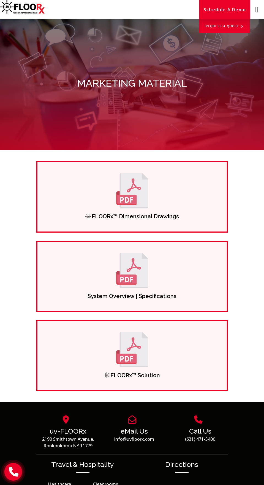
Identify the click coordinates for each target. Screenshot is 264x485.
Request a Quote (224, 26)
